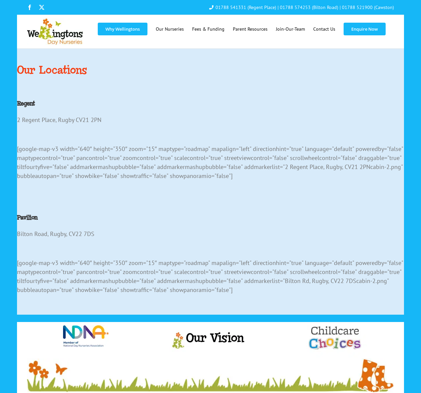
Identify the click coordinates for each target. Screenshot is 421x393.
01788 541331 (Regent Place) (246, 7)
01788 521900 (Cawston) (368, 7)
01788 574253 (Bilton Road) (309, 7)
